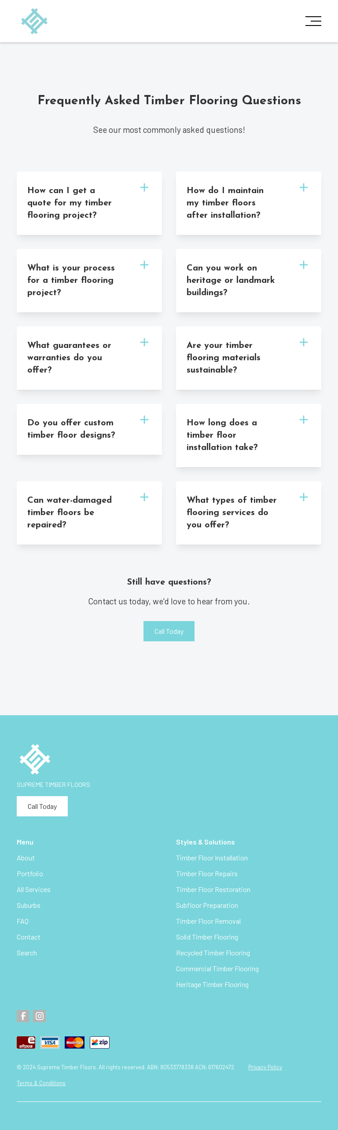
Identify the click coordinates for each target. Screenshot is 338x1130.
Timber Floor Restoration (213, 889)
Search (27, 952)
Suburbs (28, 905)
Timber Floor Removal (208, 921)
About (26, 857)
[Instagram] (39, 1016)
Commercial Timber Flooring (217, 968)
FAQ (23, 921)
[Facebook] (23, 1016)
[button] (310, 21)
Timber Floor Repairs (207, 873)
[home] (34, 21)
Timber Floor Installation (212, 857)
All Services (34, 889)
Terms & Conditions (41, 1082)
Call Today (169, 631)
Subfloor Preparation (207, 905)
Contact (28, 937)
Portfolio (30, 873)
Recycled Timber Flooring (213, 952)
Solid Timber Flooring (207, 937)
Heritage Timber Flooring (212, 984)
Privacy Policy (265, 1067)
